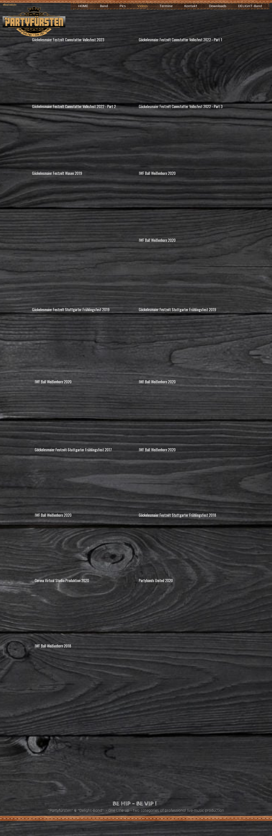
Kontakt (190, 6)
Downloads (217, 6)
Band (104, 6)
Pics (123, 6)
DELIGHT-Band (250, 6)
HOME (83, 6)
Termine (166, 6)
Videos (142, 6)
